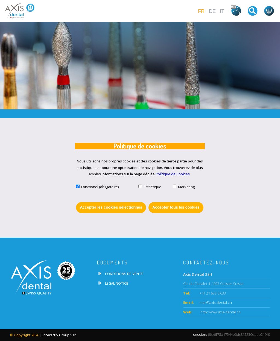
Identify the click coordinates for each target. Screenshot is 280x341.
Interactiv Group (56, 335)
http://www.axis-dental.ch (220, 312)
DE (212, 11)
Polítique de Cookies (173, 173)
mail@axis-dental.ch (216, 302)
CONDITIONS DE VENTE (124, 273)
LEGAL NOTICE (116, 283)
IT (222, 11)
